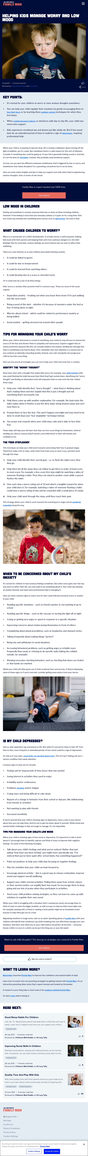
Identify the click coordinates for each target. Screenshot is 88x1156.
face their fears (13, 112)
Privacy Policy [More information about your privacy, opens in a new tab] (45, 1146)
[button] (80, 83)
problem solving (48, 112)
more (13, 996)
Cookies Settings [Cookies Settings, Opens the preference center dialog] (34, 1151)
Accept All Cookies (52, 1151)
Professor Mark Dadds (18, 86)
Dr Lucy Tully (33, 86)
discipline (24, 157)
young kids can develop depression (39, 756)
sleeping (20, 788)
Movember (8, 975)
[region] (44, 1148)
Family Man (26, 975)
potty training (72, 373)
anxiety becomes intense (25, 121)
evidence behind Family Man (57, 990)
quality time (70, 918)
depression (67, 133)
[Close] (84, 1144)
